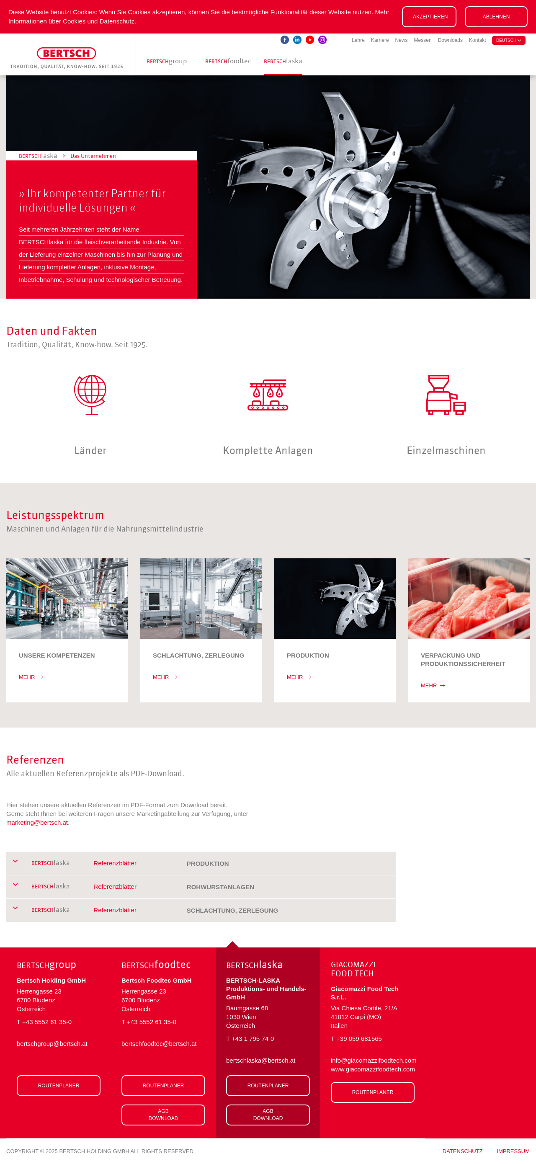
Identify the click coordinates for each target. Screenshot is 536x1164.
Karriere (380, 40)
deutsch (508, 40)
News (401, 40)
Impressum (513, 1151)
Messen (423, 40)
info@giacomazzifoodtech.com (373, 1060)
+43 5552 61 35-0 (47, 1021)
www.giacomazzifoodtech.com (373, 1069)
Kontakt (477, 40)
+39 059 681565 (359, 1038)
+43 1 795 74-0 (253, 1038)
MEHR (31, 677)
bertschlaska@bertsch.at (260, 1060)
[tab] (201, 863)
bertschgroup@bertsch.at (52, 1043)
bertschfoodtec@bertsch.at (159, 1043)
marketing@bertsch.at (37, 822)
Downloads (450, 40)
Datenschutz (463, 1151)
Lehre (358, 40)
